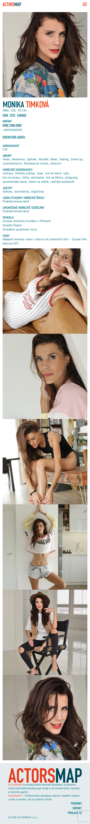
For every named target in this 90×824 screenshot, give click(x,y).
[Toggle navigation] (83, 4)
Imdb (5, 115)
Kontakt (77, 808)
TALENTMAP (15, 795)
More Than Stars (12, 125)
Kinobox (21, 115)
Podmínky (76, 803)
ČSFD (12, 115)
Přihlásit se (75, 813)
